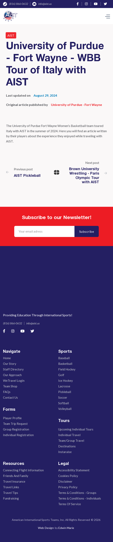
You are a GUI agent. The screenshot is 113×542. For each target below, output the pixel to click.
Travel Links (11, 487)
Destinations (67, 446)
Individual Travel (69, 435)
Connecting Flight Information (23, 470)
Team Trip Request (15, 423)
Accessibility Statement (74, 470)
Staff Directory (13, 369)
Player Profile (12, 418)
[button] (107, 16)
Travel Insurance (14, 481)
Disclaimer (65, 481)
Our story (9, 363)
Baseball (64, 358)
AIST (9, 35)
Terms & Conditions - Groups (77, 492)
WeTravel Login (13, 380)
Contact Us (10, 397)
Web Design (46, 528)
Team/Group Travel (71, 440)
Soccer (62, 397)
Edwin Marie (66, 528)
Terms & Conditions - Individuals (79, 498)
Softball (63, 403)
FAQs (6, 392)
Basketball (65, 363)
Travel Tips (10, 492)
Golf (61, 375)
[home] (11, 16)
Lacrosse (64, 386)
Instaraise (65, 452)
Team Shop (10, 386)
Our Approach (12, 375)
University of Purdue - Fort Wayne (76, 105)
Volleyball (64, 409)
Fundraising (11, 498)
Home (7, 358)
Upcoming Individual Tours (75, 429)
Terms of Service (69, 504)
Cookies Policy (68, 476)
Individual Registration (18, 435)
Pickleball (64, 392)
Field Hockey (66, 369)
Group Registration (16, 429)
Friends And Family (15, 476)
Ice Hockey (65, 380)
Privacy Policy (67, 487)
